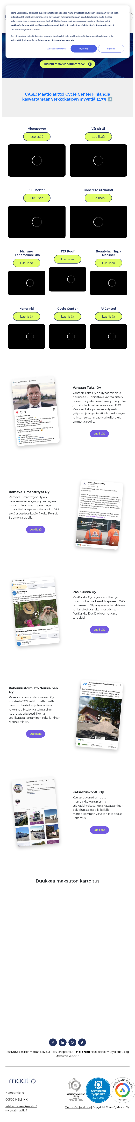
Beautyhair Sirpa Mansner (108, 253)
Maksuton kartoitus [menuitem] (67, 1056)
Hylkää (111, 48)
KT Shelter (37, 190)
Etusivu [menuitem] (10, 1051)
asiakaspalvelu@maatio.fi (21, 1106)
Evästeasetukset (56, 48)
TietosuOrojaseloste (77, 1107)
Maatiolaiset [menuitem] (98, 1051)
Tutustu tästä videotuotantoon (67, 64)
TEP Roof (68, 251)
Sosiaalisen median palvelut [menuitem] (32, 1051)
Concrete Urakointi (98, 190)
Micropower (37, 128)
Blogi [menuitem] (126, 1051)
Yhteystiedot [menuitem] (114, 1051)
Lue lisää (36, 136)
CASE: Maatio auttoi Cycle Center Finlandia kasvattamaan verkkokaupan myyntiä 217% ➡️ (67, 97)
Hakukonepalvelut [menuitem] (62, 1051)
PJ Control (108, 308)
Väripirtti (98, 128)
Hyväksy (83, 48)
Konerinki (26, 308)
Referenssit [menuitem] (82, 1051)
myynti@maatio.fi (16, 1110)
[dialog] (67, 31)
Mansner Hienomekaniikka (26, 253)
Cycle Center (67, 308)
